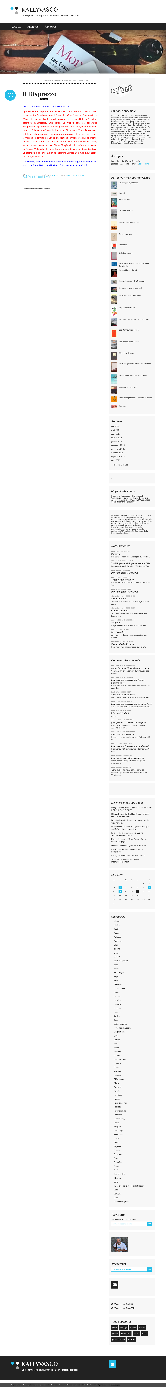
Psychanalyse (120, 1111)
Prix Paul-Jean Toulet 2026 (124, 573)
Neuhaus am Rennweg (120, 845)
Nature (117, 1055)
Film (116, 980)
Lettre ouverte (120, 1024)
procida (133, 1327)
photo (114, 1327)
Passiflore (143, 498)
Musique (117, 1051)
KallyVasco (40, 9)
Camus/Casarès (119, 610)
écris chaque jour (121, 960)
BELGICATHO (125, 816)
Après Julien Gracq (119, 500)
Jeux (116, 1020)
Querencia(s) (119, 1118)
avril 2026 (115, 430)
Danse (117, 953)
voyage (123, 1327)
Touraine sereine (138, 855)
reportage (118, 1130)
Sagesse (117, 1146)
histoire (117, 1000)
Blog (116, 945)
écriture (131, 1339)
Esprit (116, 968)
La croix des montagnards (122, 833)
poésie (115, 1333)
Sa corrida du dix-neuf (122, 644)
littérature (126, 1333)
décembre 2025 (118, 445)
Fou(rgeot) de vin (130, 498)
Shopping (118, 1162)
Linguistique (119, 1032)
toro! (116, 1182)
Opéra (116, 1067)
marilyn (142, 1327)
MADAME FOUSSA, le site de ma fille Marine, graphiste (131, 501)
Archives (33, 27)
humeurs (117, 1008)
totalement (70, 175)
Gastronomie (119, 988)
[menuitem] (17, 26)
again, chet (83, 80)
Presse (117, 1099)
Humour (117, 1012)
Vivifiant (115, 622)
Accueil (16, 27)
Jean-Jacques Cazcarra (122, 680)
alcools (117, 921)
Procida (117, 1107)
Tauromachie (119, 1174)
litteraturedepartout (120, 862)
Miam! (116, 1047)
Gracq (116, 992)
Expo (116, 976)
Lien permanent (31, 175)
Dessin (117, 956)
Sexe (116, 1158)
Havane (117, 996)
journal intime (118, 1339)
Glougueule (116, 498)
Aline (113, 770)
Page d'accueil (70, 80)
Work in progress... (122, 1201)
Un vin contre (118, 632)
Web (116, 1197)
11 (120, 891)
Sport (116, 1166)
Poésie (117, 1091)
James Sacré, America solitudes (124, 859)
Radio (116, 1122)
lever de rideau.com (122, 1028)
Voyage (117, 1194)
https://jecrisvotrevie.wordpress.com (127, 143)
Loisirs (117, 1039)
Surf (116, 1170)
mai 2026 (115, 426)
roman (116, 1138)
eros (116, 964)
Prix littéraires (120, 1103)
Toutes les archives (119, 464)
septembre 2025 (118, 456)
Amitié (117, 929)
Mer (116, 1043)
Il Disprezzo (40, 93)
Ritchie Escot (137, 496)
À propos (50, 27)
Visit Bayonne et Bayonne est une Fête (130, 563)
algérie (117, 925)
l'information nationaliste (125, 829)
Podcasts (118, 1087)
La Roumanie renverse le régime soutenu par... (130, 826)
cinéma (55, 175)
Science (117, 1150)
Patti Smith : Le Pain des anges (124, 849)
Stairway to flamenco (52, 80)
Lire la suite (144, 164)
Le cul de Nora (118, 598)
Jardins (117, 1016)
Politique (118, 1095)
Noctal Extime (120, 1059)
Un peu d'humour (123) (120, 839)
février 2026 (116, 437)
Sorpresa (115, 554)
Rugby (117, 1142)
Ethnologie (119, 972)
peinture (117, 1075)
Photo (116, 1083)
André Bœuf (117, 668)
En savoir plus (115, 1385)
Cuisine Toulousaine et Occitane (127, 834)
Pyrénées (118, 1114)
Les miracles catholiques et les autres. (127, 820)
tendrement (81, 175)
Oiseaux (117, 1063)
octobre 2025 (117, 452)
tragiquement (29, 177)
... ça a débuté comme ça (132, 758)
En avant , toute (140, 845)
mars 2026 (115, 434)
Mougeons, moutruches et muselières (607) (129, 807)
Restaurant (119, 1134)
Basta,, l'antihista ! (119, 855)
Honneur (118, 1004)
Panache (117, 1071)
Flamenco (118, 984)
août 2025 (115, 460)
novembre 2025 (118, 449)
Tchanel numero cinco (122, 579)
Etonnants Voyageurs (120, 496)
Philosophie (119, 1079)
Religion (117, 1126)
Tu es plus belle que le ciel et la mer (129, 1186)
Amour (117, 933)
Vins (116, 1190)
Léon (113, 694)
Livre (116, 1036)
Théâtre (117, 1178)
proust (136, 1333)
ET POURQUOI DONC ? (121, 810)
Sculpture (118, 1154)
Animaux (117, 937)
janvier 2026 (116, 441)
